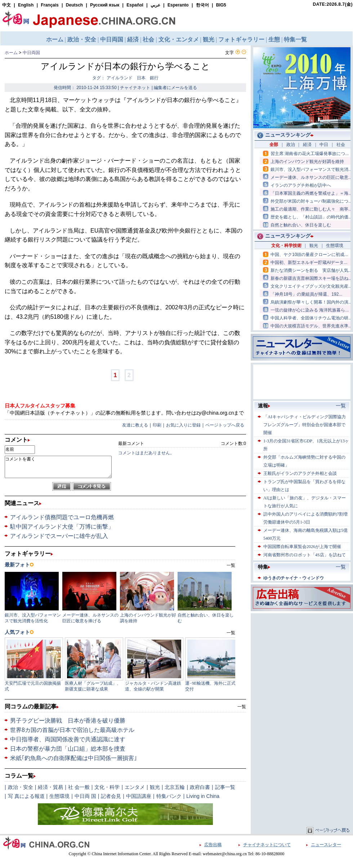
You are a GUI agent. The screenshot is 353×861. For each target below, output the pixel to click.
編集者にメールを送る (175, 87)
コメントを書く (58, 467)
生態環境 (59, 796)
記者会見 (111, 796)
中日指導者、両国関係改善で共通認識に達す (67, 739)
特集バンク (169, 796)
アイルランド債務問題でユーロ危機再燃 (62, 517)
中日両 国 (85, 796)
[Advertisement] (302, 660)
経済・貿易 (50, 787)
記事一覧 (225, 787)
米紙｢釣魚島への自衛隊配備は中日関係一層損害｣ (73, 758)
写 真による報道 (26, 796)
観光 (155, 787)
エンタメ (135, 787)
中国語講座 (138, 796)
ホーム (11, 52)
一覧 (241, 706)
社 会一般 (79, 787)
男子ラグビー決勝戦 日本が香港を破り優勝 (67, 721)
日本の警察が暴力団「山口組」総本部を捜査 (67, 749)
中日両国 (31, 52)
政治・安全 (20, 787)
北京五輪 (175, 787)
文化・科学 (107, 787)
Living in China (202, 796)
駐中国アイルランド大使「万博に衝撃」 (62, 527)
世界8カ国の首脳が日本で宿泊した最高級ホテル (72, 730)
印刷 (157, 425)
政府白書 (200, 787)
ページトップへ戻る (224, 425)
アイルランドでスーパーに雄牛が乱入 (59, 536)
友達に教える (135, 425)
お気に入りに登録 (183, 425)
